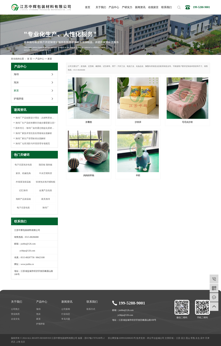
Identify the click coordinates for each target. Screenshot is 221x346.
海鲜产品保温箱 (23, 199)
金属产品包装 (45, 190)
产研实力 (127, 7)
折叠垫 (88, 122)
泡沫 (16, 82)
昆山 (188, 338)
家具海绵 (45, 199)
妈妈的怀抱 (88, 175)
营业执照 (15, 314)
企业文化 (15, 319)
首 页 (29, 59)
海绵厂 (45, 207)
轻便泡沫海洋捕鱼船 (45, 182)
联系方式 (91, 309)
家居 (50, 59)
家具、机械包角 (23, 173)
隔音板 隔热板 (45, 165)
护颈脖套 (19, 98)
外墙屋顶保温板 (23, 182)
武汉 (13, 342)
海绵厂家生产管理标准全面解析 (31, 138)
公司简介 (15, 309)
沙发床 (138, 122)
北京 (23, 342)
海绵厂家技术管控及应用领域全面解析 (34, 133)
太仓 (197, 338)
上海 (18, 342)
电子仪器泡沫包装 (23, 165)
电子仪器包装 (23, 207)
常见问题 (65, 319)
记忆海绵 (23, 190)
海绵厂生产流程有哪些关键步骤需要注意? (35, 123)
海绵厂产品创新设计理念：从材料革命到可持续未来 (36, 118)
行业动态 (65, 314)
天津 (207, 338)
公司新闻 (65, 309)
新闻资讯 (140, 7)
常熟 (193, 338)
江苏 (178, 338)
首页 (87, 7)
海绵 (16, 74)
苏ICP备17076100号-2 (94, 338)
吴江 (183, 338)
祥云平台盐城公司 (155, 338)
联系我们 (166, 7)
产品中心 (114, 7)
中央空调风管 (45, 173)
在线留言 (153, 7)
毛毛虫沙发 (187, 122)
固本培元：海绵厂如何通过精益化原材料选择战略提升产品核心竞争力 (36, 128)
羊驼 (138, 175)
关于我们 (101, 7)
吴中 (202, 338)
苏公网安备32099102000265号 (122, 338)
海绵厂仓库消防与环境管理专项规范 (33, 143)
